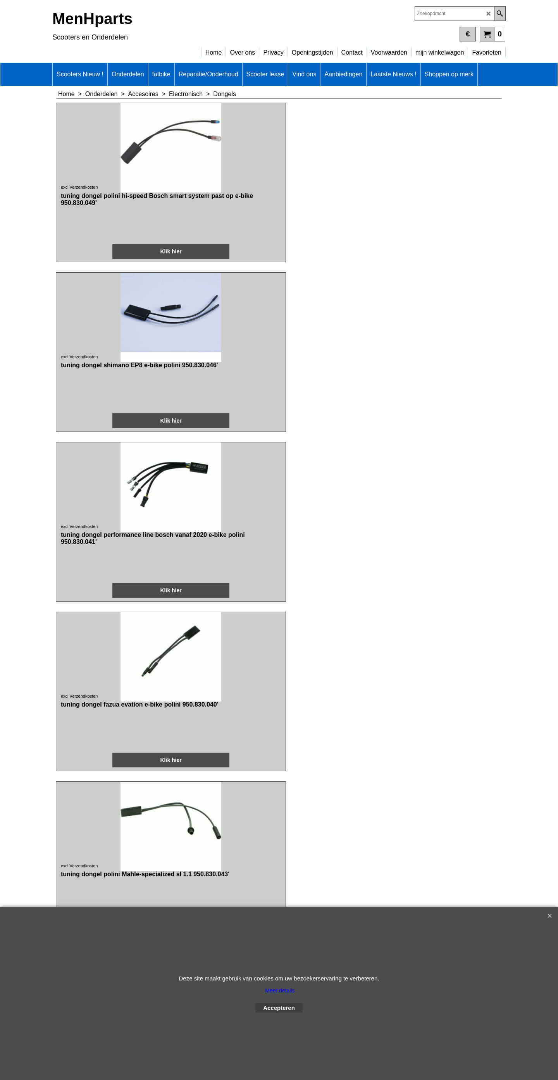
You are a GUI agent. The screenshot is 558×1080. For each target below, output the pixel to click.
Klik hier (97, 285)
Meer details (279, 990)
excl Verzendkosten (80, 215)
